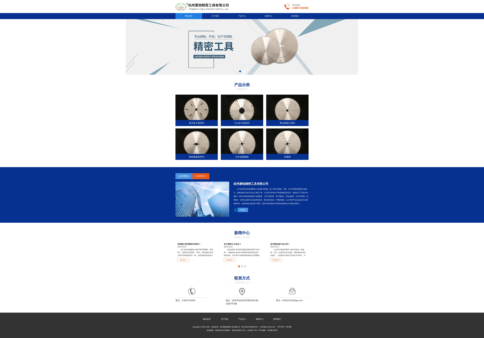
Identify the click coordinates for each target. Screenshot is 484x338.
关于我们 (215, 16)
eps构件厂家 (252, 330)
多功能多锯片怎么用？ (280, 244)
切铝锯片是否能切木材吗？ (189, 244)
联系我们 (295, 16)
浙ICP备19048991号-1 (250, 327)
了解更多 (242, 210)
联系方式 (242, 278)
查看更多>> (183, 260)
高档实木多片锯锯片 (222, 330)
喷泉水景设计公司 (239, 330)
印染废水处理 (272, 330)
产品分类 (242, 85)
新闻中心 (268, 16)
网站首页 (189, 16)
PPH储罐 (262, 330)
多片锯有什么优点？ (232, 244)
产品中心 (242, 16)
